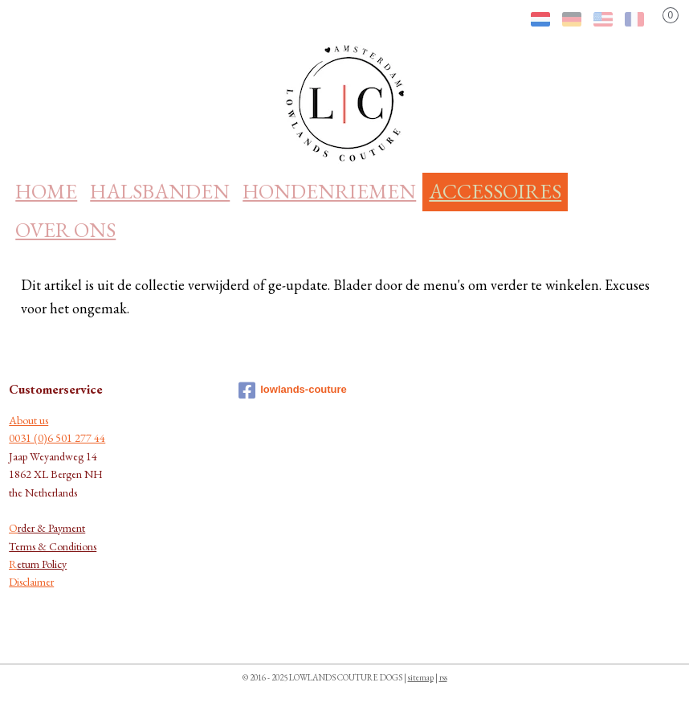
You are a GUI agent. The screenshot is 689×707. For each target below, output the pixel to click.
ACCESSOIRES (495, 191)
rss (443, 677)
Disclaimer (31, 581)
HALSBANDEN (160, 191)
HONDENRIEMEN (329, 191)
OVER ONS (65, 229)
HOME (46, 191)
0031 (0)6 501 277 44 (57, 438)
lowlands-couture (292, 390)
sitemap (421, 677)
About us (28, 420)
